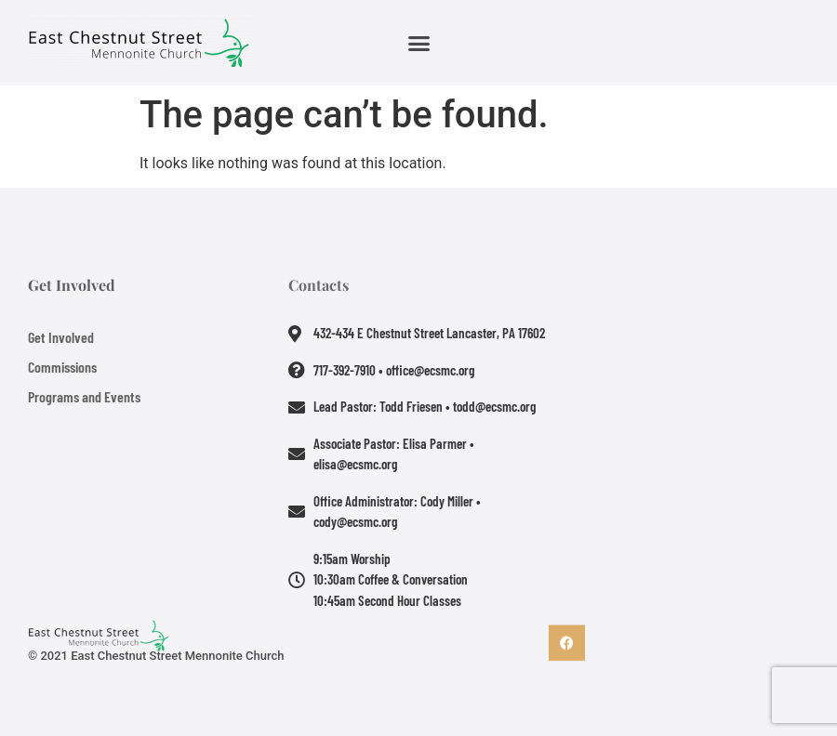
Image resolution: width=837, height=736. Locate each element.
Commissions (62, 366)
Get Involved (61, 337)
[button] (418, 42)
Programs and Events (84, 396)
